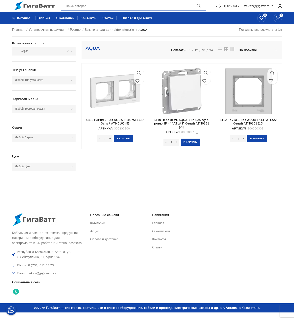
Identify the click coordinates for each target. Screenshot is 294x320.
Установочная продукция (47, 37)
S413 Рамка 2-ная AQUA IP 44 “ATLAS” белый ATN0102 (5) (115, 129)
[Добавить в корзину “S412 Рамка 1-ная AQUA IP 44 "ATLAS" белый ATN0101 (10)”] (257, 146)
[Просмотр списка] (220, 57)
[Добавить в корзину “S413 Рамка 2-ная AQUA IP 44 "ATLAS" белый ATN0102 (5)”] (123, 146)
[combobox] (44, 59)
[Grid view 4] (232, 57)
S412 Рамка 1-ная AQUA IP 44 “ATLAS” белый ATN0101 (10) (248, 129)
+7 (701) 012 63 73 (227, 9)
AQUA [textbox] (22, 58)
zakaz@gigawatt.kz (258, 9)
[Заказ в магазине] (258, 57)
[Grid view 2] (226, 57)
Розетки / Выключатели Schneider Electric (102, 37)
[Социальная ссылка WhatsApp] (16, 299)
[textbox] (29, 87)
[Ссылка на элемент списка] (49, 262)
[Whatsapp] (11, 309)
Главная (18, 37)
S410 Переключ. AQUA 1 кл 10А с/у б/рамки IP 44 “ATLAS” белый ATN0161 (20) (181, 130)
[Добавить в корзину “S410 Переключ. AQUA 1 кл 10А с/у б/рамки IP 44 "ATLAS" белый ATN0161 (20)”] (190, 149)
